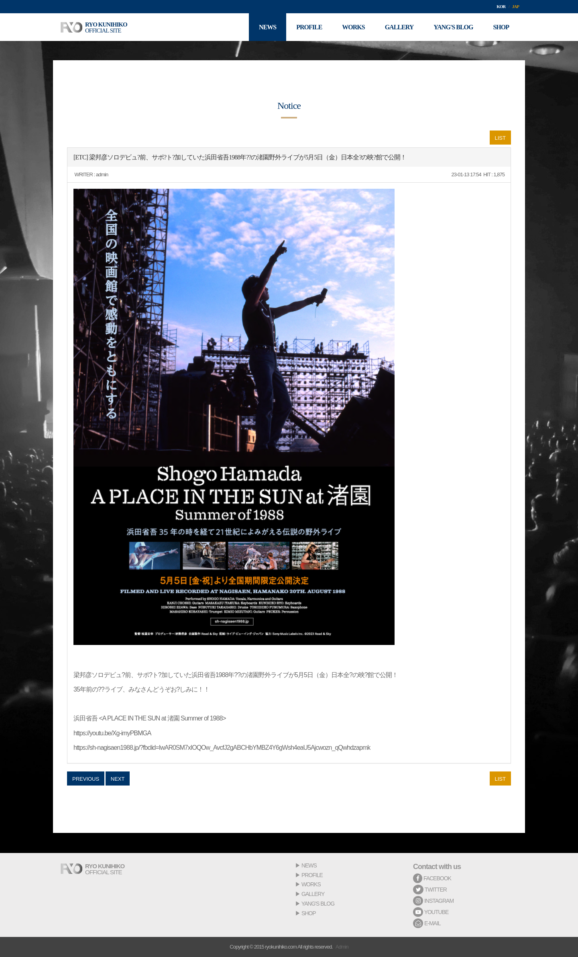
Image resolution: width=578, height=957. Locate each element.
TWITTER (430, 889)
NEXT (118, 779)
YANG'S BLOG (317, 903)
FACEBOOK (432, 878)
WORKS (311, 884)
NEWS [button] (267, 27)
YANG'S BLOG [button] (453, 27)
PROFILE (312, 875)
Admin (342, 947)
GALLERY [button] (399, 27)
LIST (500, 138)
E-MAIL (427, 923)
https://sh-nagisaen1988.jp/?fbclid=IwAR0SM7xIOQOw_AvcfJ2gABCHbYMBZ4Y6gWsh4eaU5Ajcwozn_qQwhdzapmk (221, 747)
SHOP (308, 913)
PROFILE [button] (309, 27)
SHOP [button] (501, 27)
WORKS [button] (353, 27)
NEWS (309, 865)
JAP (515, 6)
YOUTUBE (430, 912)
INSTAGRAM (433, 901)
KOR (501, 6)
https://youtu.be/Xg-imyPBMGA (112, 733)
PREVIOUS (85, 779)
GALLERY (312, 894)
